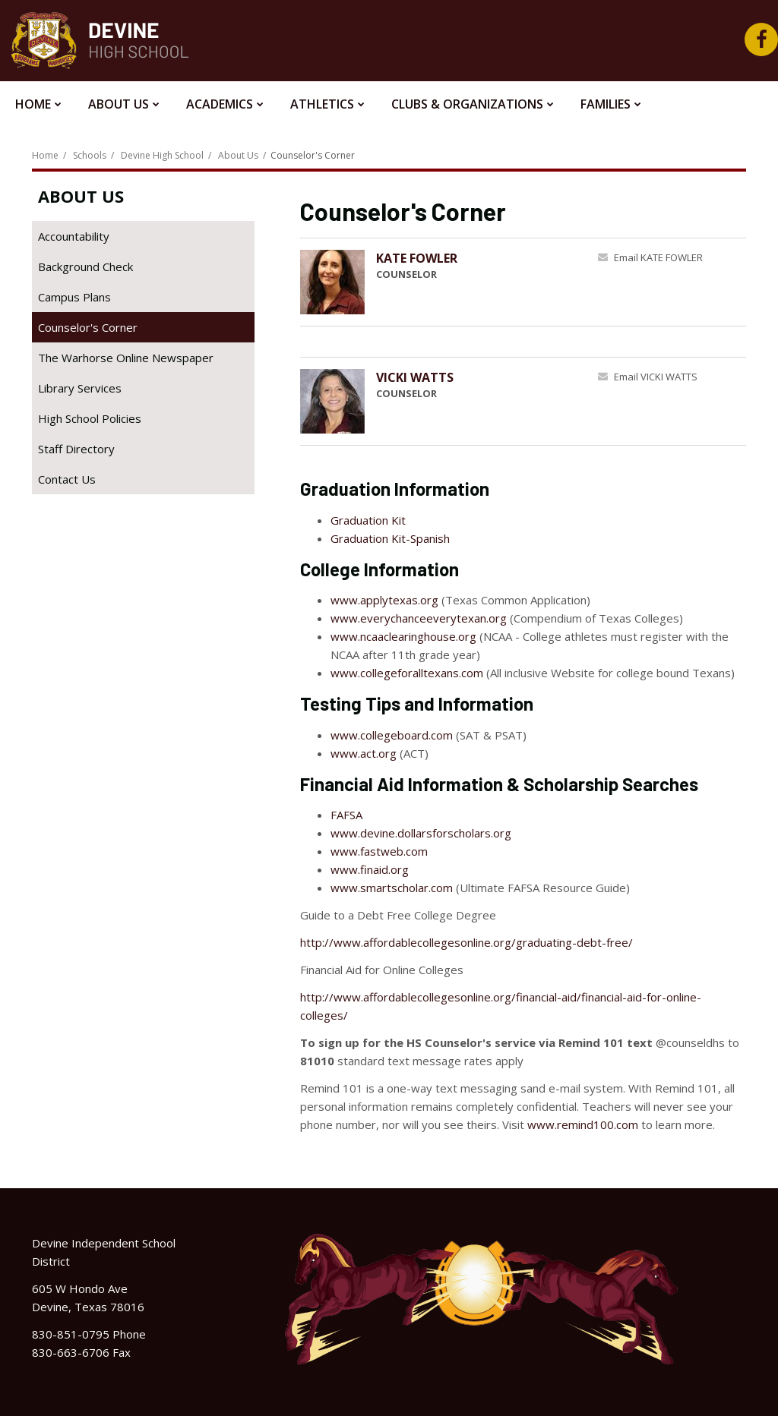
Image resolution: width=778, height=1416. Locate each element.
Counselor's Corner (88, 327)
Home (45, 155)
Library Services (101, 390)
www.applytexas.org (384, 599)
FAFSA (346, 814)
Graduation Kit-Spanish (390, 538)
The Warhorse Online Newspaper (146, 360)
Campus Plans (74, 296)
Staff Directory (76, 448)
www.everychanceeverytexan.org (418, 618)
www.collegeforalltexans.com (406, 672)
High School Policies (89, 418)
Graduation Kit (368, 520)
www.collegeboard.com (391, 735)
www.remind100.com (582, 1124)
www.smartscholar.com (391, 887)
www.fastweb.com (379, 851)
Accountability (73, 236)
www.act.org (363, 753)
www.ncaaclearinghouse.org (403, 636)
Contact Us (67, 479)
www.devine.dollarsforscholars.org (420, 832)
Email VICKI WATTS (655, 376)
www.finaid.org (369, 869)
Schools (89, 155)
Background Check (107, 269)
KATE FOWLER (416, 258)
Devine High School (162, 155)
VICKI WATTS (415, 377)
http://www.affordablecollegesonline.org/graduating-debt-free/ (466, 942)
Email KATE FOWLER (658, 257)
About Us (238, 155)
